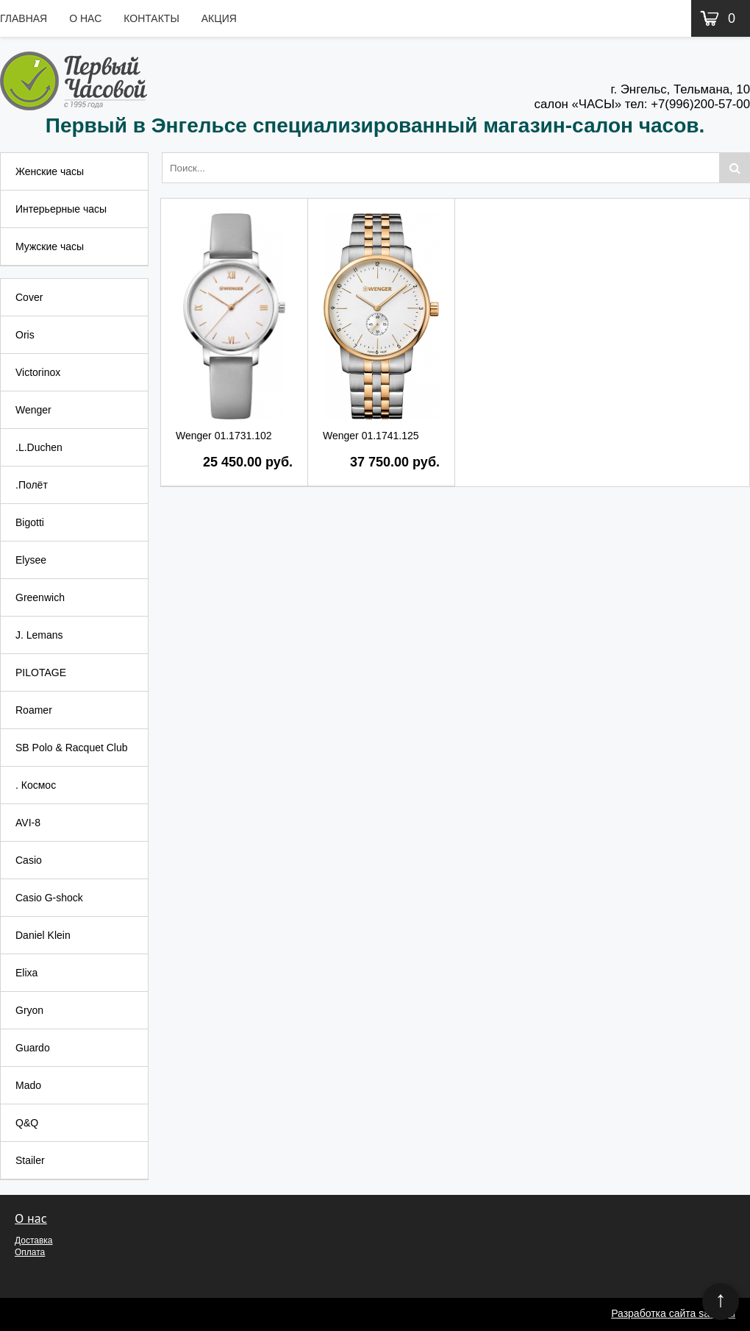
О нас (85, 18)
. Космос (35, 785)
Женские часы (49, 171)
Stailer (30, 1160)
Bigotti (29, 522)
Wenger (33, 410)
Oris (25, 335)
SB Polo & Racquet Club (71, 747)
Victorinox (37, 372)
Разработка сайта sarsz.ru (673, 1313)
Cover (29, 297)
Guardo (32, 1048)
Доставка (34, 1240)
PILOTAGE (40, 672)
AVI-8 (27, 822)
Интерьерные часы (61, 209)
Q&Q (26, 1123)
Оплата (30, 1252)
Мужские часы (49, 246)
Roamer (33, 710)
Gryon (29, 1010)
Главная (23, 18)
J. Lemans (39, 635)
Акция (219, 18)
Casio (28, 860)
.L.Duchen (39, 447)
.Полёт (31, 485)
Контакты (151, 18)
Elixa (26, 973)
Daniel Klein (43, 935)
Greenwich (40, 597)
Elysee (30, 560)
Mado (28, 1085)
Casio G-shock (49, 898)
